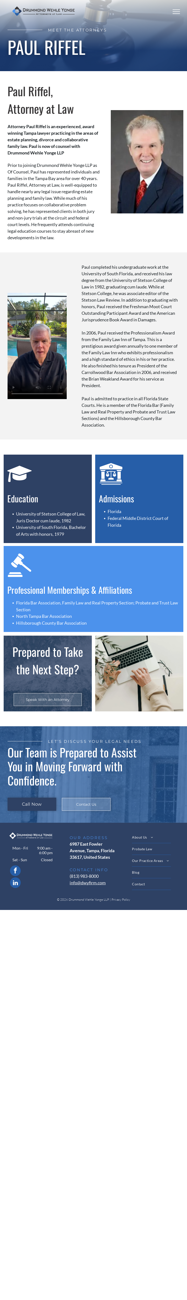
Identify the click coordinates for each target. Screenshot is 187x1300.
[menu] (176, 11)
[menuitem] (155, 837)
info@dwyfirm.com (88, 882)
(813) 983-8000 (84, 876)
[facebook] (15, 871)
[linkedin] (15, 883)
